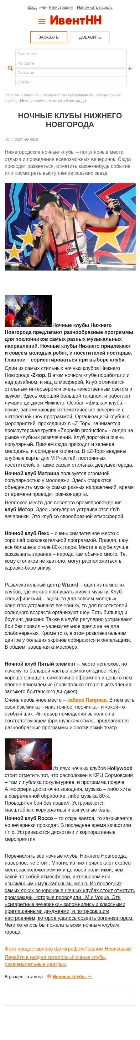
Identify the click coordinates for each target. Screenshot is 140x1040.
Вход (32, 7)
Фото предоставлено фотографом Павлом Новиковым (68, 949)
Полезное (30, 95)
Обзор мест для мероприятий (67, 95)
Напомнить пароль (94, 7)
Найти (9, 68)
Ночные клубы (69, 976)
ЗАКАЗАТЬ (49, 37)
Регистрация (61, 7)
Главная (11, 95)
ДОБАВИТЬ (90, 37)
